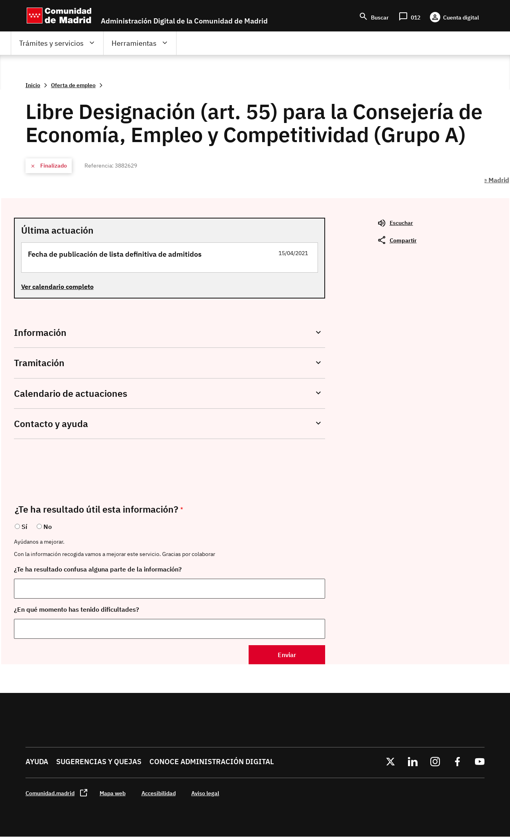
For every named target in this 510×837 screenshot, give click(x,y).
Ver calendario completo (57, 287)
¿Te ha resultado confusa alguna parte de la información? (98, 569)
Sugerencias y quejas (98, 761)
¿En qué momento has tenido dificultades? (76, 609)
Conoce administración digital (211, 761)
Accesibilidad (158, 793)
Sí (24, 527)
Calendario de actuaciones (70, 393)
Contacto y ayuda (51, 423)
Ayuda (37, 761)
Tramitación (39, 362)
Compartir (403, 240)
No (47, 527)
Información (40, 332)
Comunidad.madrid (50, 793)
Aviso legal (205, 793)
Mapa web (113, 793)
